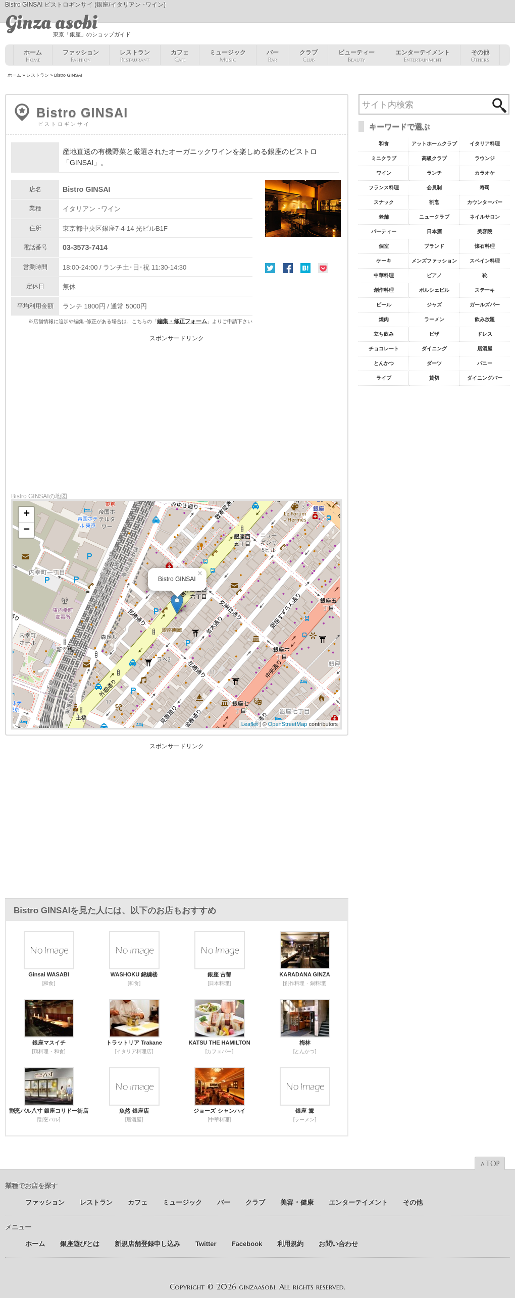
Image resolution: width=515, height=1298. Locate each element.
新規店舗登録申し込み (147, 1244)
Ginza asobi (51, 23)
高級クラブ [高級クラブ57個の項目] (434, 158)
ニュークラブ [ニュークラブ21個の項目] (434, 217)
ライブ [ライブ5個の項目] (383, 378)
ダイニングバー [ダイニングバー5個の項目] (484, 378)
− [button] (26, 530)
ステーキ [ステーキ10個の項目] (485, 290)
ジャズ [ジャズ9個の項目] (434, 304)
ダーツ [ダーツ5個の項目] (434, 363)
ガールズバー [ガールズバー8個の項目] (485, 304)
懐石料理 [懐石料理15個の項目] (485, 246)
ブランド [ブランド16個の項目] (434, 246)
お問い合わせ (338, 1244)
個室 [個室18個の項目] (384, 246)
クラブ (308, 56)
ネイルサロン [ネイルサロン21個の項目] (485, 217)
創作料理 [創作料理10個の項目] (384, 290)
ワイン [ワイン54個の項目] (383, 173)
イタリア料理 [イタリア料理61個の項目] (485, 143)
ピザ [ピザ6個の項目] (434, 334)
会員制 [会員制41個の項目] (434, 187)
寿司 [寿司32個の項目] (485, 187)
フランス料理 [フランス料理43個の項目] (384, 187)
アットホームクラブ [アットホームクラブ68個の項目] (434, 143)
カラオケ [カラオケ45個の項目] (485, 173)
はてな (305, 268)
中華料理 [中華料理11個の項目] (384, 275)
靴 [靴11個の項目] (484, 275)
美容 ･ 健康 (297, 1202)
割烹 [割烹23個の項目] (434, 202)
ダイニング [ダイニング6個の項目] (434, 348)
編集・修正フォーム (182, 321)
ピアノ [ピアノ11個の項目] (434, 275)
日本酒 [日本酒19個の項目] (434, 231)
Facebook (288, 268)
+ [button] (26, 514)
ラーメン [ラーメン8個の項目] (434, 319)
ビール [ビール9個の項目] (383, 304)
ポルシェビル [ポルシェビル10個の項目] (434, 290)
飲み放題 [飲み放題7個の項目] (485, 319)
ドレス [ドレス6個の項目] (484, 334)
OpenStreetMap (287, 724)
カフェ (180, 56)
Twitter (270, 268)
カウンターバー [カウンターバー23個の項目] (484, 202)
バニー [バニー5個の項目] (484, 363)
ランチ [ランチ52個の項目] (434, 173)
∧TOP (490, 1163)
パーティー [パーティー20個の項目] (383, 231)
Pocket (323, 268)
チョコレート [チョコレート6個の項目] (384, 348)
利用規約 (290, 1244)
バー (273, 56)
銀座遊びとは (79, 1244)
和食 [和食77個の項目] (384, 143)
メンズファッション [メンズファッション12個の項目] (434, 261)
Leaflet (249, 724)
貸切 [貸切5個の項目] (434, 378)
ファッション (81, 56)
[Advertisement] (176, 412)
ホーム (33, 56)
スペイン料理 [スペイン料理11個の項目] (485, 261)
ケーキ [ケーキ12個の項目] (383, 261)
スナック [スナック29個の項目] (384, 202)
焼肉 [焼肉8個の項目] (384, 319)
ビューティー (356, 56)
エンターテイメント (422, 56)
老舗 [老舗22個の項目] (384, 217)
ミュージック (228, 56)
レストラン (135, 56)
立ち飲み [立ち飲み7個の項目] (384, 334)
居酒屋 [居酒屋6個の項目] (484, 348)
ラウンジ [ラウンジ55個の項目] (485, 158)
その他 (480, 56)
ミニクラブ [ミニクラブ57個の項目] (383, 158)
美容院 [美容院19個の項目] (484, 231)
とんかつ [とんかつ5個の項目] (384, 363)
